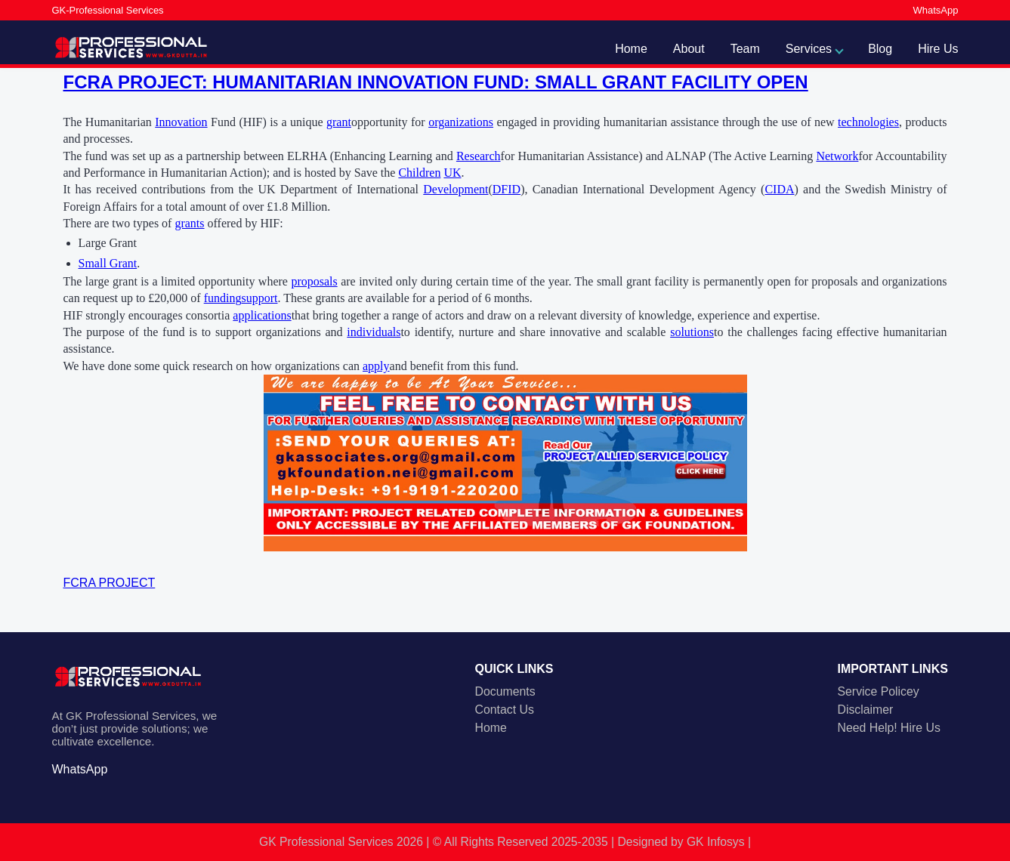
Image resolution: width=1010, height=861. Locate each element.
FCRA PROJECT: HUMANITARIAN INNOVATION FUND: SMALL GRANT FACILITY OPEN (435, 82)
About (689, 48)
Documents (505, 691)
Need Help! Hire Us (889, 727)
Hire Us (938, 48)
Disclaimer (866, 709)
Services (809, 48)
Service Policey (878, 691)
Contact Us (504, 709)
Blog (880, 48)
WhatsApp (936, 10)
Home (631, 48)
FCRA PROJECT (109, 582)
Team (745, 48)
